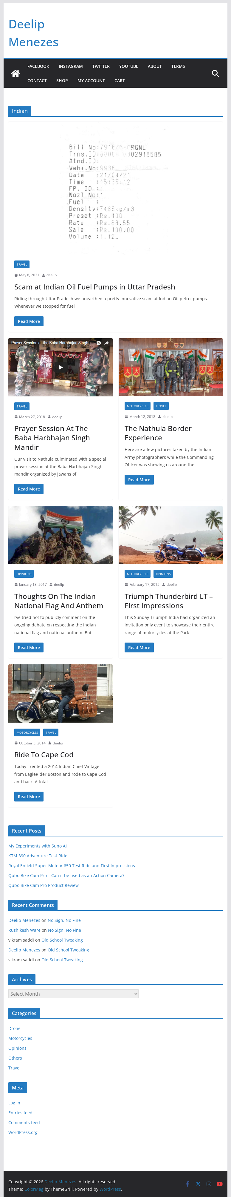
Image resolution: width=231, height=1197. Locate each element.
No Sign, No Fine (64, 920)
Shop (62, 80)
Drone (14, 1028)
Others (15, 1058)
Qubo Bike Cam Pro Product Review (43, 885)
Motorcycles (137, 406)
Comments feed (24, 1122)
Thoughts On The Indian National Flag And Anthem (58, 600)
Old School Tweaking (62, 940)
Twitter (101, 66)
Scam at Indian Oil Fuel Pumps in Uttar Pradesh (94, 287)
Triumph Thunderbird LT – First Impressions (169, 600)
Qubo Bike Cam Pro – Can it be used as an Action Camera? (66, 875)
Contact (37, 80)
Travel (22, 264)
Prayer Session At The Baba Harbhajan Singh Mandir (52, 437)
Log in (14, 1103)
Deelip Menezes (24, 920)
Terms (178, 66)
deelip (51, 275)
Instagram (71, 66)
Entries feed (20, 1112)
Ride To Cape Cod (44, 754)
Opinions (24, 574)
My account (91, 80)
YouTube (128, 66)
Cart (119, 80)
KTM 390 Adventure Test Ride (37, 856)
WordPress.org (23, 1132)
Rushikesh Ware (24, 930)
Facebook (38, 66)
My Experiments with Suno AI (37, 846)
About (155, 66)
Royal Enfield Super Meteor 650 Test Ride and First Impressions (71, 865)
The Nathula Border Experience (158, 432)
